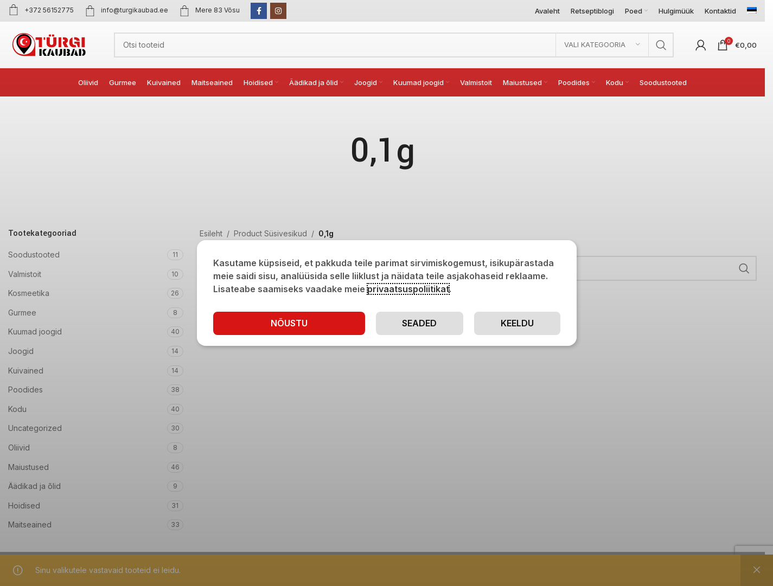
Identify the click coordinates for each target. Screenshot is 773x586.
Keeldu (517, 323)
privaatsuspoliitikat (408, 289)
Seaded (419, 323)
